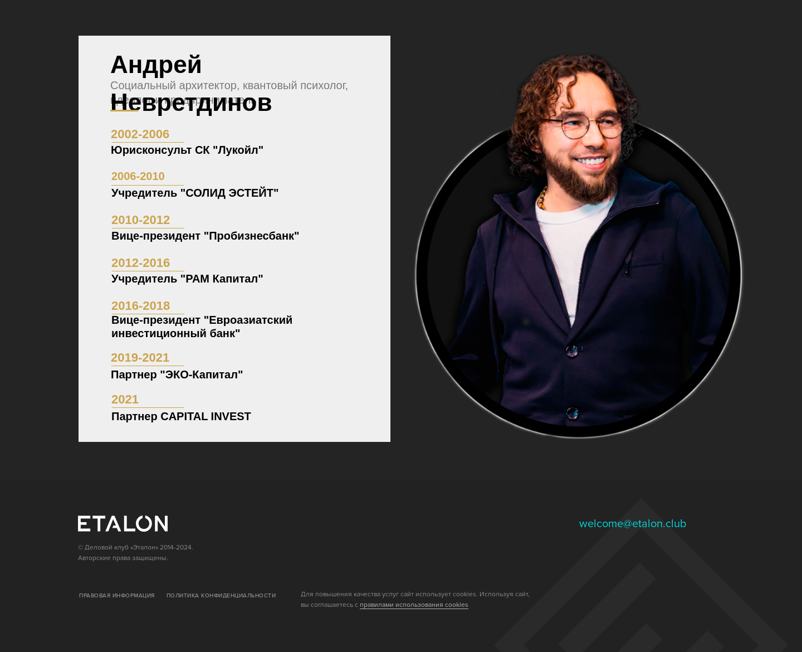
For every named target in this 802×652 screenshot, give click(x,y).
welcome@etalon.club (633, 524)
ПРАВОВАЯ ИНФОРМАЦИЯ (117, 595)
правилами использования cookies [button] (414, 605)
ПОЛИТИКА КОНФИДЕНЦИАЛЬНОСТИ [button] (221, 595)
